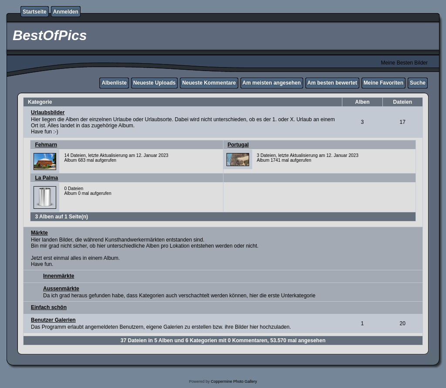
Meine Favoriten (383, 83)
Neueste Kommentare (209, 83)
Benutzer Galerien (53, 320)
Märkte (39, 233)
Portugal (238, 145)
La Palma (46, 178)
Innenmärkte (58, 276)
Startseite (35, 12)
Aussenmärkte (61, 289)
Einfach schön (49, 307)
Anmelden (65, 12)
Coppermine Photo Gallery (234, 381)
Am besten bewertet (332, 83)
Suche (418, 83)
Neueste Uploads (154, 83)
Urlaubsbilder (47, 112)
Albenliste (113, 83)
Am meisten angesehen (272, 83)
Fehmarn (46, 145)
